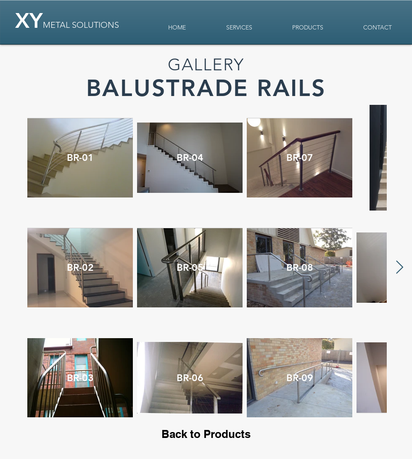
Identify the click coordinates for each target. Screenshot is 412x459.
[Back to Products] (206, 434)
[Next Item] (399, 268)
